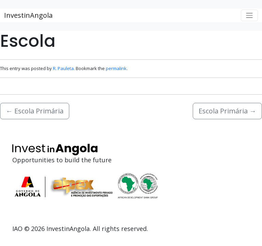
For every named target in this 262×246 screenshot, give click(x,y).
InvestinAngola (28, 15)
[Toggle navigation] (249, 15)
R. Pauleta (63, 68)
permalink (116, 68)
